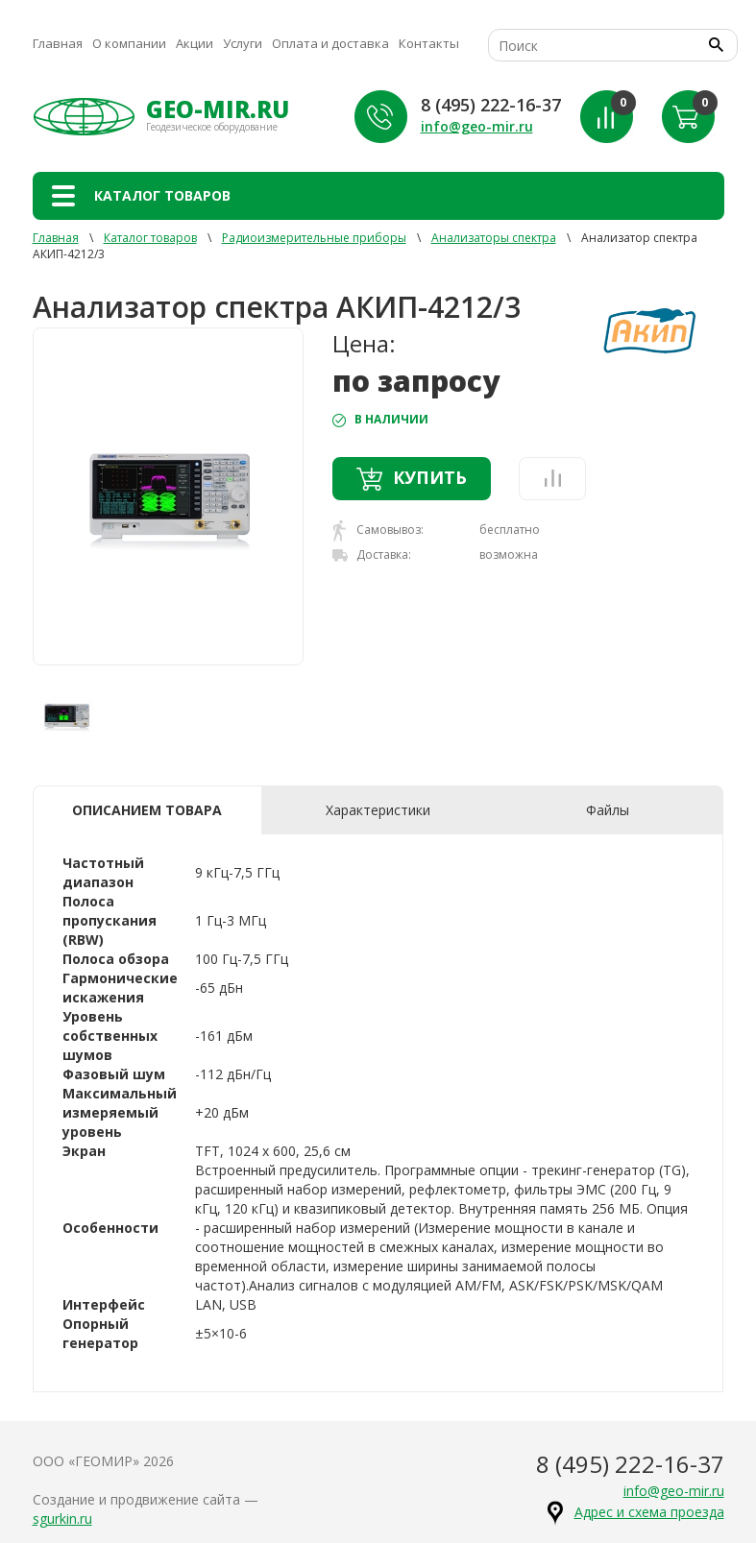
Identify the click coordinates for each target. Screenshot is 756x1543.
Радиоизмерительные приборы (314, 237)
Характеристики (378, 810)
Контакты (429, 43)
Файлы (607, 810)
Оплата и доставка (330, 43)
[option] (169, 496)
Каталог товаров (150, 237)
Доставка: (371, 554)
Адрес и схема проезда (649, 1512)
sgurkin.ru (62, 1518)
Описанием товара (147, 810)
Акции (194, 43)
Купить (411, 478)
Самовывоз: (378, 530)
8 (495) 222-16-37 (491, 104)
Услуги (242, 43)
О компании (129, 43)
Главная (58, 43)
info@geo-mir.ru (477, 126)
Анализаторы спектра (493, 237)
